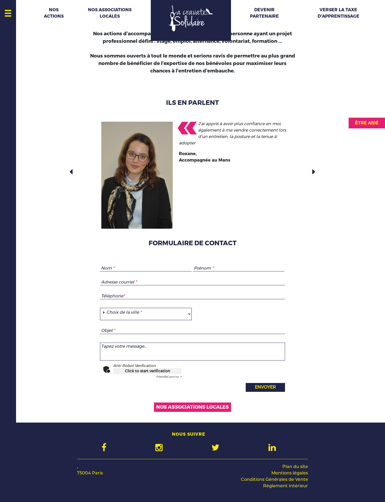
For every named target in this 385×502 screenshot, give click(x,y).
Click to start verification (147, 371)
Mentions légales (289, 473)
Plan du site (295, 466)
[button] (71, 172)
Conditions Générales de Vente (274, 479)
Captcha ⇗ (169, 376)
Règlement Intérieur (285, 485)
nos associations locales (192, 407)
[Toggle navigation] (8, 12)
